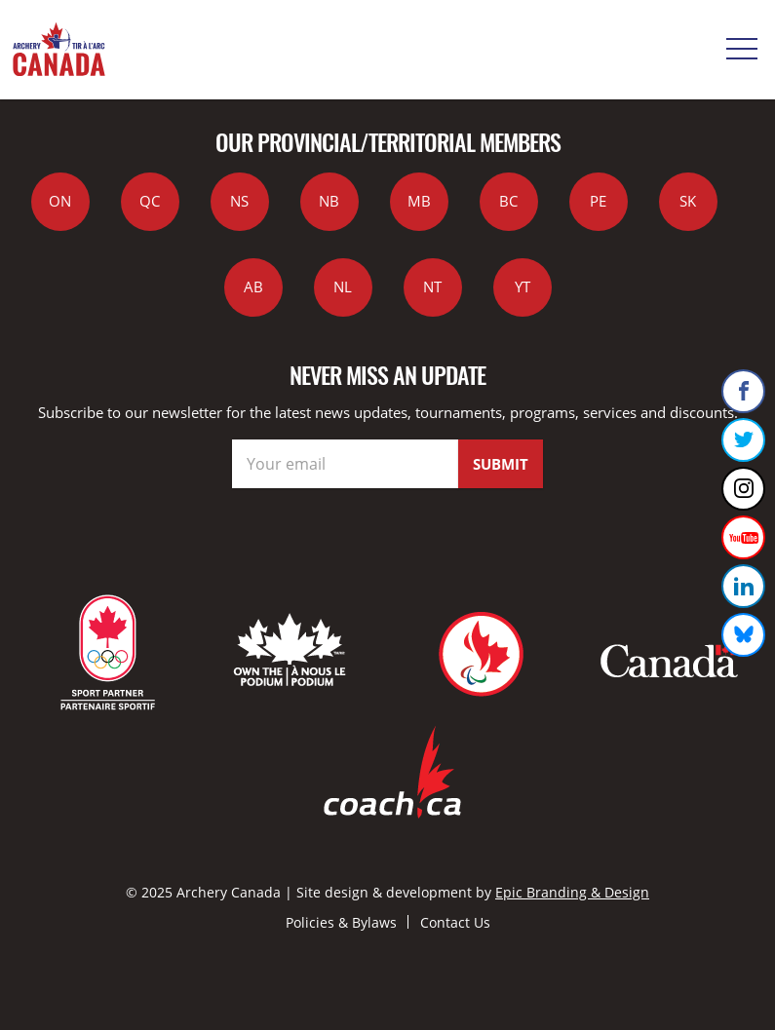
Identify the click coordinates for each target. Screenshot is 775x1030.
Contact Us (455, 922)
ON (60, 200)
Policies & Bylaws (341, 922)
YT (522, 286)
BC (508, 200)
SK (687, 200)
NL (342, 286)
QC (149, 200)
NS (239, 200)
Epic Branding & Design (572, 892)
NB (329, 200)
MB (419, 200)
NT (432, 286)
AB (253, 286)
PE (598, 200)
